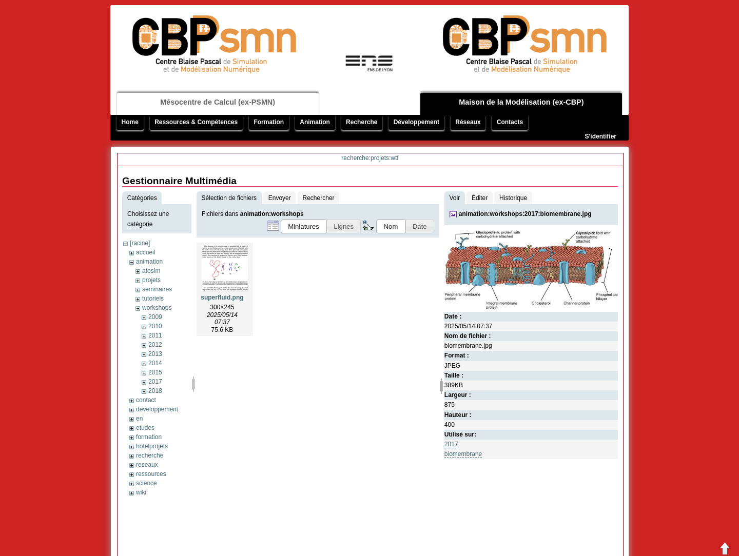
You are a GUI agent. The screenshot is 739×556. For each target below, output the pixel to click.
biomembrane (463, 454)
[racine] (140, 243)
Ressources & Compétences (196, 122)
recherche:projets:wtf (369, 158)
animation (149, 261)
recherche (149, 455)
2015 (155, 372)
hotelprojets (152, 446)
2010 (155, 326)
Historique (513, 198)
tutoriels (153, 298)
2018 (155, 390)
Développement (416, 122)
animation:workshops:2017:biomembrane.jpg (525, 213)
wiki (141, 492)
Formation (269, 122)
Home (130, 122)
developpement (157, 409)
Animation (315, 122)
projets (151, 280)
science (146, 483)
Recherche (361, 122)
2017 (155, 381)
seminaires (157, 289)
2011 (155, 335)
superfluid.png (222, 297)
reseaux (147, 464)
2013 (155, 354)
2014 (155, 363)
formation (149, 437)
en (139, 418)
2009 (155, 317)
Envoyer (279, 198)
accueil (145, 252)
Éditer (480, 198)
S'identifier (600, 136)
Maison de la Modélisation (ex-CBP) (521, 102)
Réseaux (467, 122)
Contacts (510, 122)
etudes (145, 427)
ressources (151, 474)
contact (146, 400)
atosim (151, 270)
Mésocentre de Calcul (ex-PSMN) (217, 102)
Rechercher (319, 198)
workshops (156, 307)
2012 (155, 344)
